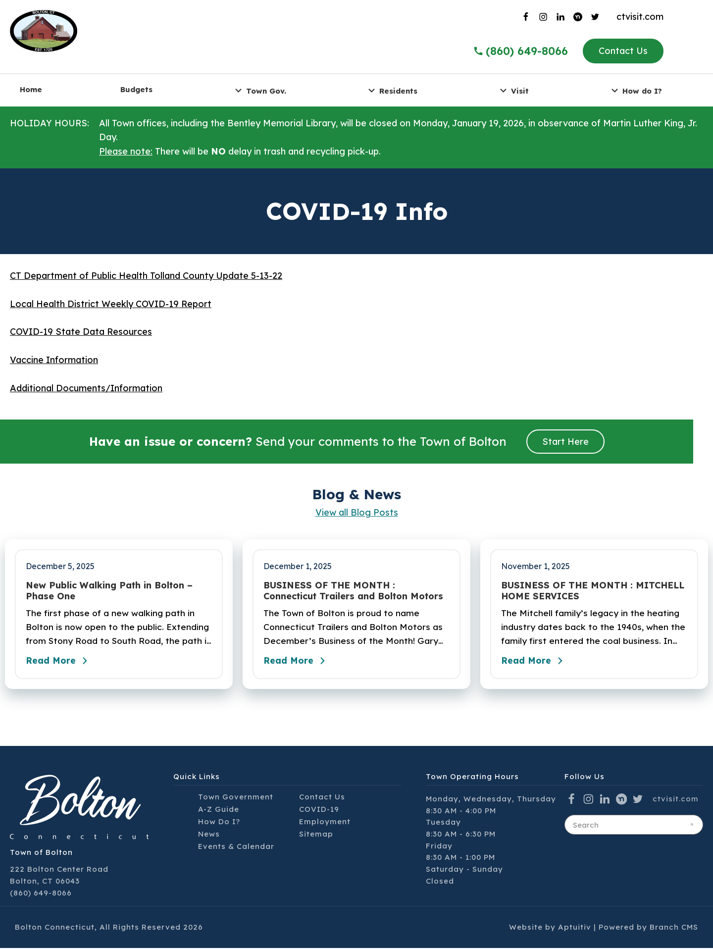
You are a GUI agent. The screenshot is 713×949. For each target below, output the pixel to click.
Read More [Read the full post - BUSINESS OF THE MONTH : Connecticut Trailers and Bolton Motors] (297, 662)
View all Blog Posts (356, 512)
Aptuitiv (574, 928)
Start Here (565, 441)
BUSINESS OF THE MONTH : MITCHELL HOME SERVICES (592, 590)
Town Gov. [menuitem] (259, 90)
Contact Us (623, 50)
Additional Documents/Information (86, 388)
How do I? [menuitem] (635, 90)
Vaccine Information (54, 360)
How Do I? (219, 822)
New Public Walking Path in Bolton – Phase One (109, 590)
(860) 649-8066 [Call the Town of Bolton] (520, 51)
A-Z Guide (218, 810)
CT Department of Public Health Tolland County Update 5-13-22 (146, 275)
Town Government (235, 797)
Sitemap (316, 835)
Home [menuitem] (31, 89)
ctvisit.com (639, 16)
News (209, 835)
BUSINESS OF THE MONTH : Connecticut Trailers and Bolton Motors (353, 590)
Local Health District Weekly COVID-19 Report (110, 304)
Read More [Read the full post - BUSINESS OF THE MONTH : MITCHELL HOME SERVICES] (534, 662)
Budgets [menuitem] (136, 89)
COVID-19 (319, 810)
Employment (325, 822)
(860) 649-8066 (41, 893)
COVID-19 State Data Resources (81, 331)
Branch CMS (674, 928)
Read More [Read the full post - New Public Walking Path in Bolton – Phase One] (59, 662)
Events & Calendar (236, 847)
